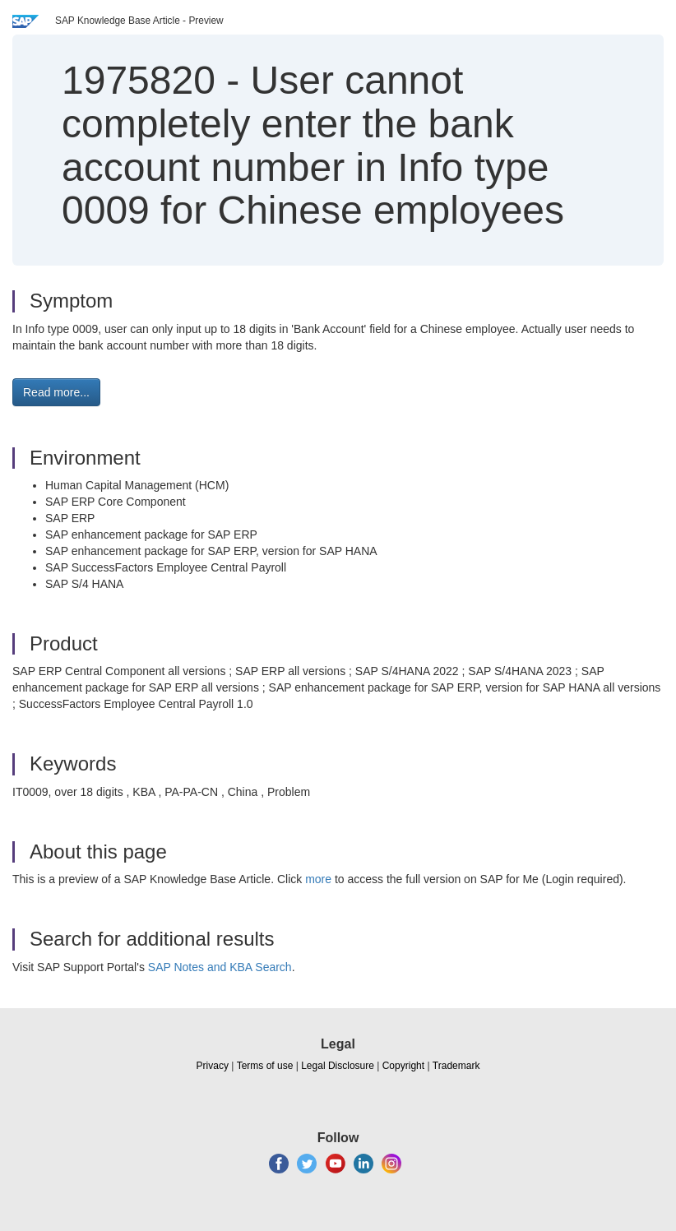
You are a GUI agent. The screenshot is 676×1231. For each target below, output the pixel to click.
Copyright (403, 1065)
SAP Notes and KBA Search (220, 967)
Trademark (456, 1065)
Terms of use (265, 1065)
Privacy (213, 1065)
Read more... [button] (56, 392)
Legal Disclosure (337, 1065)
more (318, 879)
